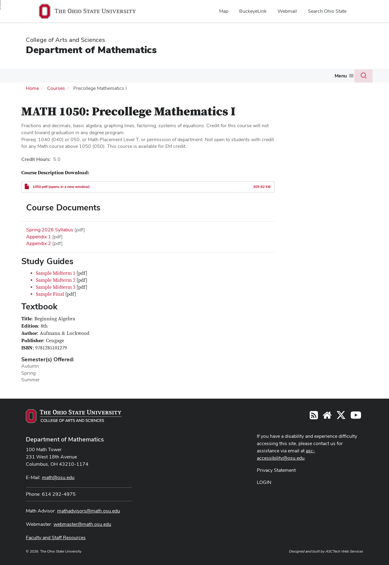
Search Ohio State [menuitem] (327, 11)
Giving (330, 75)
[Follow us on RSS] (314, 416)
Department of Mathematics (91, 49)
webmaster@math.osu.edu (82, 523)
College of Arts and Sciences (65, 40)
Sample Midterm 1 (55, 273)
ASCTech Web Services (344, 550)
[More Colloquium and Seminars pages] (313, 77)
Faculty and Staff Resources (56, 537)
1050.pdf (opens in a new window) (61, 186)
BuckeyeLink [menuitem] (253, 11)
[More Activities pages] (245, 77)
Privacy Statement (276, 469)
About (26, 75)
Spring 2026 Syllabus (49, 229)
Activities (233, 75)
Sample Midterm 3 (55, 287)
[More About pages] (35, 77)
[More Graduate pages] (163, 77)
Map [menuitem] (223, 11)
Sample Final (50, 294)
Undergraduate (113, 75)
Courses (76, 75)
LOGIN (264, 481)
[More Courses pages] (87, 77)
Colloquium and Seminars (283, 75)
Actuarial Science (192, 75)
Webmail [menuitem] (287, 11)
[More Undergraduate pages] (131, 77)
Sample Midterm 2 (55, 280)
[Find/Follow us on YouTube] (327, 416)
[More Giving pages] (339, 77)
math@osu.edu (58, 477)
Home (32, 87)
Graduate (151, 75)
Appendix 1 (38, 236)
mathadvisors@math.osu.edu (88, 510)
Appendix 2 (38, 243)
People (52, 75)
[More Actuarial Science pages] (213, 77)
